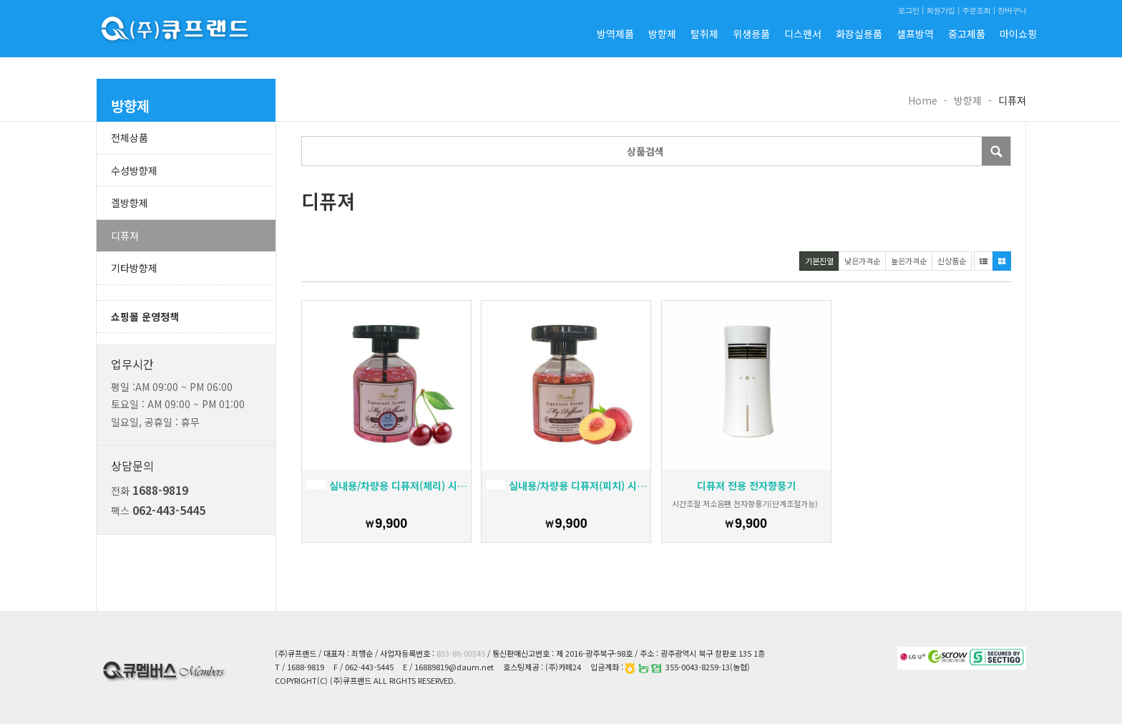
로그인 (908, 10)
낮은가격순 (862, 260)
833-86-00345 (460, 653)
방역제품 (615, 33)
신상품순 (951, 260)
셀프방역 (915, 33)
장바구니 (1011, 10)
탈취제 (704, 33)
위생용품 (751, 33)
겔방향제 (129, 203)
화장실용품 (859, 33)
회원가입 (940, 10)
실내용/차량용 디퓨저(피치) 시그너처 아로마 (566, 485)
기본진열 (819, 260)
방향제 (662, 33)
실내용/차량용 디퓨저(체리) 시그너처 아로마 (386, 485)
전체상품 (129, 137)
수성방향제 (134, 170)
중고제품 (966, 33)
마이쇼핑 (1018, 33)
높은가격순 (909, 260)
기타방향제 (134, 268)
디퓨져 (125, 235)
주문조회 (976, 10)
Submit (996, 151)
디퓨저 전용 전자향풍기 (746, 485)
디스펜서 (802, 33)
